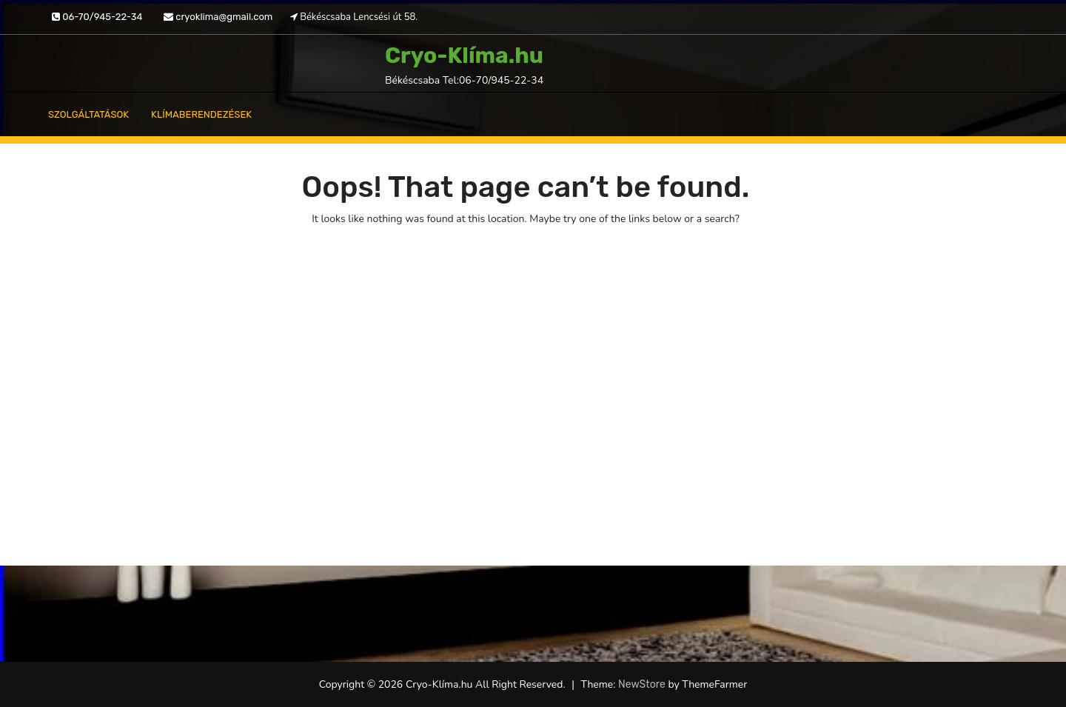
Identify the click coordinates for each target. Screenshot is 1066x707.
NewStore (642, 684)
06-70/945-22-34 (97, 16)
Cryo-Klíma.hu (464, 55)
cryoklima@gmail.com (218, 16)
